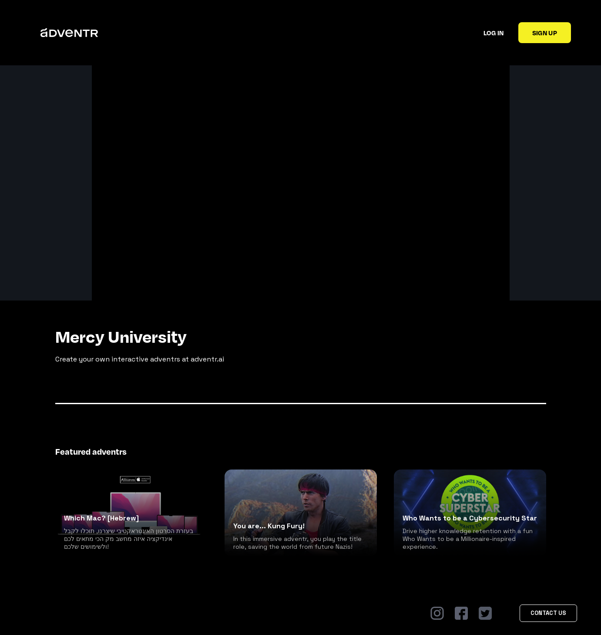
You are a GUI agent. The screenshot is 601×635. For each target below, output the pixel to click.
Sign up (544, 33)
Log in (493, 33)
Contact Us (548, 613)
